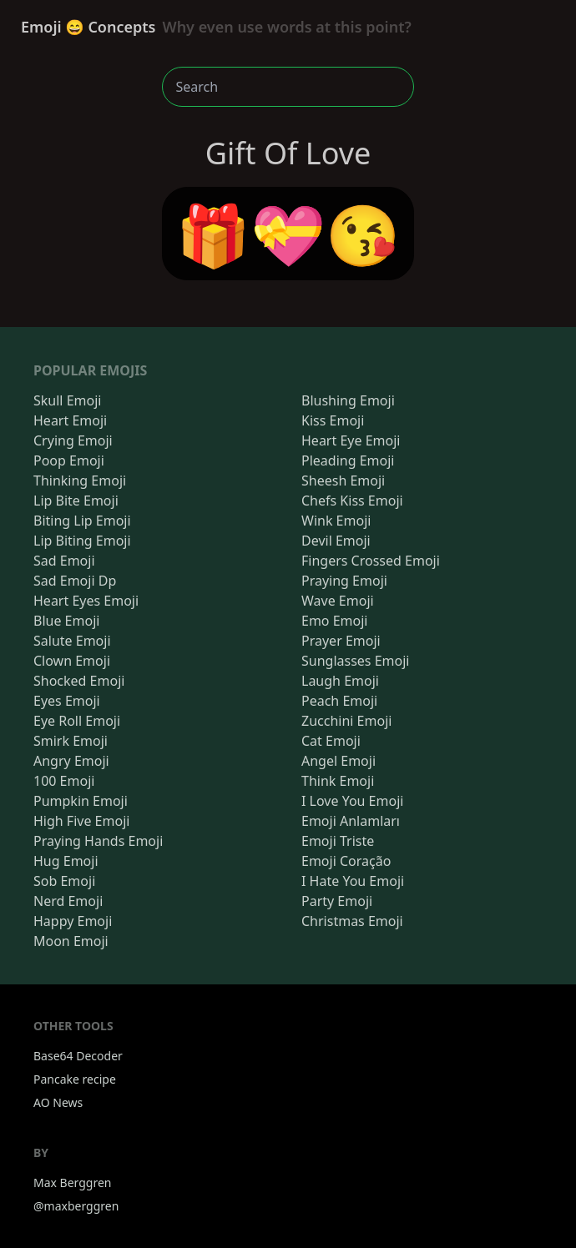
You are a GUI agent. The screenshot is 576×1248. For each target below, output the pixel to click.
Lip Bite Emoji (76, 500)
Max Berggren (72, 1182)
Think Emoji (337, 781)
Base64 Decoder (78, 1056)
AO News (58, 1102)
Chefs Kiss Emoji (352, 500)
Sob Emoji (64, 881)
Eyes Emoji (66, 701)
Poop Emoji (68, 460)
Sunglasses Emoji (355, 661)
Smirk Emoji (70, 741)
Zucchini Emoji (346, 721)
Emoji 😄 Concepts (216, 26)
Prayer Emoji (341, 641)
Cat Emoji (331, 741)
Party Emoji (336, 901)
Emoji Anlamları (350, 821)
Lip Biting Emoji (82, 540)
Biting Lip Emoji (82, 520)
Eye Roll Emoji (76, 721)
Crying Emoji (73, 440)
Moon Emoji (71, 941)
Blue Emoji (66, 620)
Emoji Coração (346, 861)
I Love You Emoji (352, 801)
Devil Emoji (336, 540)
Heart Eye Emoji (350, 440)
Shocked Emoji (78, 681)
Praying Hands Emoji (98, 841)
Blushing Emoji (348, 400)
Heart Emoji (70, 420)
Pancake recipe (74, 1079)
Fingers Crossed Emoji (370, 560)
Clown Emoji (71, 661)
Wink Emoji (336, 520)
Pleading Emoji (347, 460)
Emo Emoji (334, 620)
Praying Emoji (344, 580)
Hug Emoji (66, 861)
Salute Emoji (72, 641)
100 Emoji (63, 781)
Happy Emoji (72, 921)
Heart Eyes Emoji (86, 600)
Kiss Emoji (332, 420)
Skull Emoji (67, 400)
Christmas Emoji (352, 921)
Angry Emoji (71, 761)
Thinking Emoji (79, 480)
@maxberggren (76, 1206)
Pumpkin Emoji (80, 801)
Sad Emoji (64, 560)
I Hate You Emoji (352, 881)
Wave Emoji (337, 600)
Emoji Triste (337, 841)
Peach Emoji (339, 701)
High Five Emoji (81, 821)
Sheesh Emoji (343, 480)
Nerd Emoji (68, 901)
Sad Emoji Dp (74, 580)
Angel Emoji (338, 761)
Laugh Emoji (340, 681)
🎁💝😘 (288, 233)
